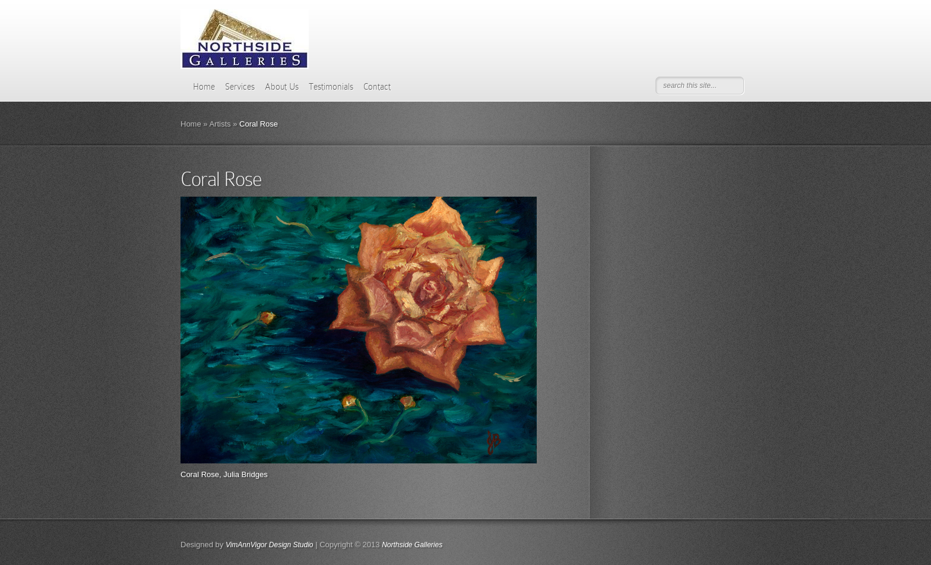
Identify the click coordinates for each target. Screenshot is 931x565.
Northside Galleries (412, 545)
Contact (377, 86)
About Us (282, 86)
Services (240, 86)
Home (204, 86)
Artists (219, 123)
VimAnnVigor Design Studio (270, 545)
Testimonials (331, 86)
